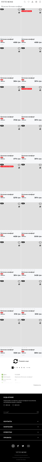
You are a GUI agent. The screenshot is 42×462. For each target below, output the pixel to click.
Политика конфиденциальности (21, 457)
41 (3, 37)
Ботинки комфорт (7, 39)
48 (26, 347)
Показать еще (24, 361)
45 (11, 37)
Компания (21, 427)
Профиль (21, 437)
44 (9, 37)
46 (22, 347)
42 (5, 37)
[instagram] (13, 446)
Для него (17, 405)
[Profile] (32, 2)
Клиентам (21, 432)
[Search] (25, 2)
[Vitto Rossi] (7, 2)
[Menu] (40, 2)
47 (24, 347)
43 (7, 37)
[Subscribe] (37, 412)
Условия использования (21, 455)
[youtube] (28, 446)
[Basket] (36, 2)
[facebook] (18, 446)
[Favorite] (28, 2)
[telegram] (23, 446)
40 (1, 37)
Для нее (8, 405)
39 (22, 270)
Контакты (21, 421)
